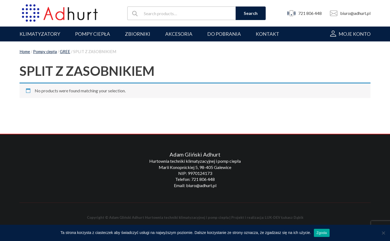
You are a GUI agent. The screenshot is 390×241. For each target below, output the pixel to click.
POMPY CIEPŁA (92, 34)
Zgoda (322, 233)
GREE (65, 51)
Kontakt (267, 34)
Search (251, 13)
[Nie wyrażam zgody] (383, 233)
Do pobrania (224, 34)
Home (25, 51)
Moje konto (354, 34)
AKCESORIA (178, 34)
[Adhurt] (60, 13)
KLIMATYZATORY (40, 34)
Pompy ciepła (45, 51)
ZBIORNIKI (137, 34)
